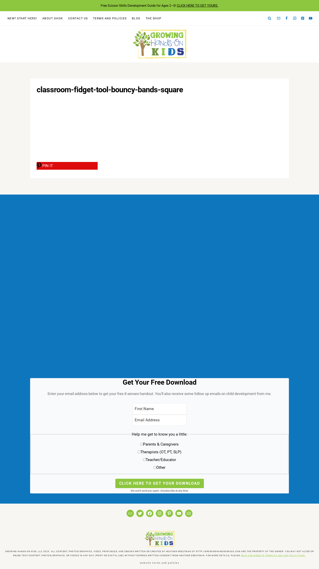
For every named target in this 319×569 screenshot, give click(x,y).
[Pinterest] (302, 18)
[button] (159, 452)
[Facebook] (286, 18)
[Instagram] (294, 18)
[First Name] (159, 408)
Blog (136, 18)
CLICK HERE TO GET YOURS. (197, 6)
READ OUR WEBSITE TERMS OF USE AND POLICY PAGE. (273, 555)
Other (160, 467)
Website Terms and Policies (159, 562)
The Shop (154, 18)
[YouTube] (310, 18)
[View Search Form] (269, 18)
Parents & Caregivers (161, 444)
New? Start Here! (22, 18)
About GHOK (52, 18)
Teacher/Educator (161, 459)
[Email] (278, 18)
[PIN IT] (67, 166)
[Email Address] (159, 420)
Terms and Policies (110, 18)
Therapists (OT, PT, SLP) (160, 452)
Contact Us (78, 18)
